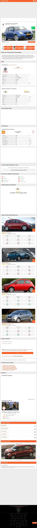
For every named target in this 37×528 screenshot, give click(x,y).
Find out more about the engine (9, 367)
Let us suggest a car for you (8, 370)
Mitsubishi (13, 521)
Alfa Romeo (12, 513)
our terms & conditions (22, 350)
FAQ (18, 511)
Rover (14, 523)
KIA (22, 518)
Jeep (18, 518)
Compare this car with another (9, 366)
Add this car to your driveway (9, 365)
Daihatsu (25, 515)
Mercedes (25, 520)
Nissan (17, 521)
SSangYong (20, 523)
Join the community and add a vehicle (18, 170)
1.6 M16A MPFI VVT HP (18, 68)
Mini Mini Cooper (5, 262)
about (18, 508)
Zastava (17, 526)
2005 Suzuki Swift (18, 443)
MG (20, 520)
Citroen (15, 515)
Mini (10, 521)
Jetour (20, 518)
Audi (15, 513)
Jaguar (15, 518)
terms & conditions (18, 509)
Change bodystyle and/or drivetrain (10, 368)
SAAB (17, 523)
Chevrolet (25, 513)
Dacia (22, 515)
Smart (26, 523)
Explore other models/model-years (10, 369)
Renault (11, 523)
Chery (22, 513)
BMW (17, 513)
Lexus (18, 520)
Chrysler (11, 515)
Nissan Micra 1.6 (5, 293)
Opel (19, 521)
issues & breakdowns (12, 64)
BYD (20, 513)
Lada (25, 518)
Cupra (18, 515)
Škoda (20, 526)
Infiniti (12, 518)
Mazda (23, 520)
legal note (18, 510)
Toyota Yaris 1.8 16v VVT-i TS (8, 323)
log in (3, 356)
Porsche (26, 521)
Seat (23, 523)
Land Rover (14, 520)
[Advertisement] (18, 10)
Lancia (11, 520)
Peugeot (22, 521)
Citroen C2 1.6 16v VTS (6, 232)
